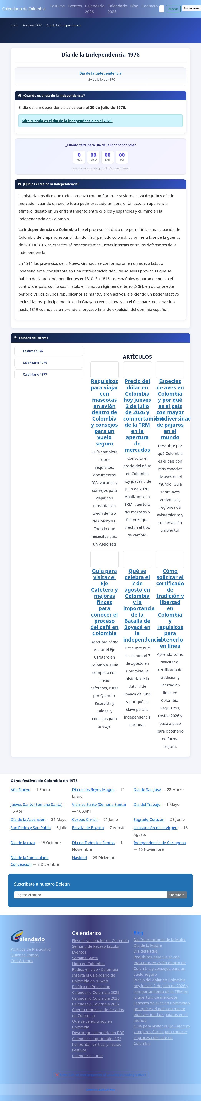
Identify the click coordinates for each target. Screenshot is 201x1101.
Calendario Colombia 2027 (96, 1003)
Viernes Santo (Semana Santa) (99, 804)
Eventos (75, 5)
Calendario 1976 (35, 363)
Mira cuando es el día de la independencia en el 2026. (67, 120)
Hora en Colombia (88, 963)
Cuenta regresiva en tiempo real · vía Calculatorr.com (100, 168)
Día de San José (147, 789)
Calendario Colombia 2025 (96, 992)
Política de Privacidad (91, 986)
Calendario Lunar (87, 1055)
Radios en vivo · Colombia (95, 969)
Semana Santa (85, 957)
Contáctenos (22, 960)
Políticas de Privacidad (31, 949)
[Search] (161, 8)
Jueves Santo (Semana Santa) (36, 804)
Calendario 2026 (95, 8)
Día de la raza (23, 842)
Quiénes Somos (25, 954)
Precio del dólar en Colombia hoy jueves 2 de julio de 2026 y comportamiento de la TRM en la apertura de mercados (145, 415)
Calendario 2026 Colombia (100, 1089)
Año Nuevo (20, 789)
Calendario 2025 (117, 8)
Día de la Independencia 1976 (100, 54)
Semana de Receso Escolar (96, 946)
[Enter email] (90, 894)
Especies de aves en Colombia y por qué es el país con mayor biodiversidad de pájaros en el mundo (173, 408)
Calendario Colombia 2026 (96, 998)
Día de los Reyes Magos (93, 789)
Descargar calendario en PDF (98, 1032)
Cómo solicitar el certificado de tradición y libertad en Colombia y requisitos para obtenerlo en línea (170, 608)
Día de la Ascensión (28, 819)
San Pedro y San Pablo (31, 827)
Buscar (173, 9)
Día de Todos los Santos (93, 842)
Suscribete (176, 894)
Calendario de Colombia (24, 8)
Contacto (149, 5)
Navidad (79, 857)
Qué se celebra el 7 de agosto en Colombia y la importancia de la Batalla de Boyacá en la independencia (142, 605)
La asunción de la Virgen (155, 827)
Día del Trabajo (147, 804)
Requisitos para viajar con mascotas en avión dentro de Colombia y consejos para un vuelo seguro (104, 412)
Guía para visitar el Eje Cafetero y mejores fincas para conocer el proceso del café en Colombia (105, 602)
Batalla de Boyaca (88, 827)
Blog (134, 5)
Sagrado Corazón (149, 819)
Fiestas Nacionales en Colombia (100, 940)
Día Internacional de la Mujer (160, 939)
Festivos (57, 5)
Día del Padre (146, 951)
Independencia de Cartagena (160, 842)
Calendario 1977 (35, 374)
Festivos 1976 (33, 351)
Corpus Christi (85, 819)
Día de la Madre (148, 945)
